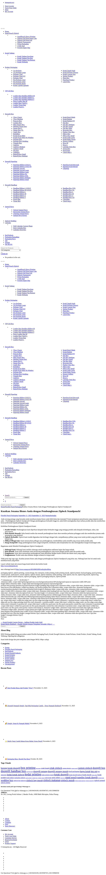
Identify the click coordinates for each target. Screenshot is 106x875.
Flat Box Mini (67, 128)
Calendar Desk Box (69, 147)
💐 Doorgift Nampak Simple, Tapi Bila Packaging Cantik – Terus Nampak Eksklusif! (33, 706)
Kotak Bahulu (67, 119)
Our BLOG (8, 244)
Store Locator (9, 6)
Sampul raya (9, 660)
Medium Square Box (20, 126)
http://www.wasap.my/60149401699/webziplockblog (33, 569)
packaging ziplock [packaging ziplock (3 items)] (19, 778)
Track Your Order (11, 8)
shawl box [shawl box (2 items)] (62, 777)
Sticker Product (68, 76)
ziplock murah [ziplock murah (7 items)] (68, 780)
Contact (7, 820)
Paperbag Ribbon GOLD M (22, 166)
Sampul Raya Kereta (20, 215)
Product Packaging (11, 67)
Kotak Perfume (10, 655)
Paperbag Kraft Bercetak (71, 165)
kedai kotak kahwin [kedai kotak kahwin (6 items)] (15, 774)
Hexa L (65, 145)
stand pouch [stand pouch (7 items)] (71, 777)
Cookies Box (17, 123)
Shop (6, 10)
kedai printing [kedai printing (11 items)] (33, 774)
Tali (6, 241)
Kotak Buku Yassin (69, 139)
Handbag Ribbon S (19, 196)
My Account (9, 11)
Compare (8, 822)
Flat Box (66, 123)
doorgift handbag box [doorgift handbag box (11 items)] (13, 771)
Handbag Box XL (69, 190)
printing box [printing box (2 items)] (35, 777)
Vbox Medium (18, 119)
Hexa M (65, 143)
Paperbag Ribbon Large (21, 172)
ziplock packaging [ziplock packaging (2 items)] (90, 780)
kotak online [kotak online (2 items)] (94, 775)
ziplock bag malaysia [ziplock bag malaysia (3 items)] (20, 780)
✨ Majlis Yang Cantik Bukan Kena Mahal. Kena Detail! (24, 741)
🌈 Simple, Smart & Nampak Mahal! (17, 723)
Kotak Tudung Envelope (25, 56)
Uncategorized (9, 664)
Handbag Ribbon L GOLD (22, 188)
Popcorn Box (17, 121)
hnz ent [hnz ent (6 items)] (94, 771)
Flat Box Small (68, 126)
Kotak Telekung (22, 62)
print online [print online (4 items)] (56, 778)
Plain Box (66, 78)
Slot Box (16, 150)
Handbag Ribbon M (19, 194)
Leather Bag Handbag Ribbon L (23, 98)
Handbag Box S (68, 196)
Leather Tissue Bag (19, 105)
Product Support (10, 843)
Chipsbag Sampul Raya (21, 213)
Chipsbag (66, 168)
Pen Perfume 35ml (19, 82)
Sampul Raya (9, 207)
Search (7, 495)
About (7, 819)
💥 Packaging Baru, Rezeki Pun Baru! (17, 759)
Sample (7, 242)
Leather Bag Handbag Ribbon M (24, 96)
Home (7, 31)
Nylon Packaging (23, 44)
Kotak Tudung (9, 53)
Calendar (8, 223)
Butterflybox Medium (20, 156)
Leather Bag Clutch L (20, 103)
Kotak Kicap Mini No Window (23, 137)
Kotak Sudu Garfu (69, 137)
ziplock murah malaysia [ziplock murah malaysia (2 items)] (80, 780)
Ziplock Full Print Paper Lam (27, 38)
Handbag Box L (68, 192)
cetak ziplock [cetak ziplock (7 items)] (55, 768)
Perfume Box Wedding (20, 141)
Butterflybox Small (19, 154)
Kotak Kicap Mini (19, 136)
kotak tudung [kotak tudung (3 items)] (10, 778)
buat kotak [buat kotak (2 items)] (38, 768)
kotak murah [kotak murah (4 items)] (86, 775)
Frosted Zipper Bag (23, 48)
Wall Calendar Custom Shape (22, 226)
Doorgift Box (9, 114)
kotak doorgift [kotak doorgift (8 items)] (61, 774)
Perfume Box (17, 139)
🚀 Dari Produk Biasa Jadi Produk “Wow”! (19, 688)
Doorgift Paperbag (11, 161)
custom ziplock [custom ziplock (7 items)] (85, 768)
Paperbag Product (68, 80)
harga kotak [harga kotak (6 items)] (85, 771)
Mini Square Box (18, 125)
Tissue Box (66, 149)
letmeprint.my (9, 2)
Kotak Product (9, 657)
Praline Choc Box (69, 132)
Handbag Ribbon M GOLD (22, 190)
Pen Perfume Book (19, 83)
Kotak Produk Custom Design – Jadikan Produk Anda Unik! (22, 622)
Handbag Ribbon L (19, 192)
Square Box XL (18, 130)
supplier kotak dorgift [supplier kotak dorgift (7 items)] (87, 777)
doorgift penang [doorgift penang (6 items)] (40, 771)
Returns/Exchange (11, 840)
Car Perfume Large (19, 72)
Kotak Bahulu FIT (69, 121)
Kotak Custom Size (69, 74)
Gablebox (16, 152)
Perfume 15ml (18, 74)
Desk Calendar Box (19, 228)
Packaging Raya (10, 239)
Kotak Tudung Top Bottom (26, 60)
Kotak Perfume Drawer (70, 72)
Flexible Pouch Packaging (13, 507)
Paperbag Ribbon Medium (22, 178)
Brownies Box (67, 130)
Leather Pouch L (18, 107)
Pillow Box (66, 134)
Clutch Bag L (67, 152)
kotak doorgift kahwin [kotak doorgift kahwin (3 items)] (75, 775)
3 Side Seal (21, 46)
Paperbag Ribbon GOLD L (22, 165)
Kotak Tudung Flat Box (25, 58)
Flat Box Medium (69, 125)
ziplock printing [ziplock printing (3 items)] (5, 782)
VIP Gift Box (9, 91)
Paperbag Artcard (19, 168)
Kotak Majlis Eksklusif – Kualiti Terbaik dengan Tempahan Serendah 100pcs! (28, 624)
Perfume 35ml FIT (19, 76)
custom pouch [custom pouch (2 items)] (74, 768)
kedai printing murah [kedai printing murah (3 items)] (48, 775)
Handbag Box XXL (69, 188)
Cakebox (16, 145)
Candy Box (17, 132)
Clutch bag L (67, 201)
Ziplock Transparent (24, 42)
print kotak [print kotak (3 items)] (48, 778)
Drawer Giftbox (68, 141)
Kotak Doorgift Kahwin (13, 653)
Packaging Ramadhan (12, 237)
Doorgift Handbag (11, 185)
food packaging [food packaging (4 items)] (74, 771)
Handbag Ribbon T (19, 197)
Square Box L (17, 128)
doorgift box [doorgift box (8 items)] (99, 768)
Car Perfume (17, 71)
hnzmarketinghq (51, 515)
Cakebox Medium (19, 147)
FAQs (7, 841)
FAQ (6, 824)
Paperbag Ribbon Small (21, 179)
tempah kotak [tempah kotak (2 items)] (101, 777)
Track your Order (10, 836)
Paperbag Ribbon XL (20, 174)
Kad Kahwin (9, 235)
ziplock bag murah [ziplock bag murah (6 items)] (34, 780)
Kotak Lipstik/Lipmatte (21, 85)
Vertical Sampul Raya (20, 210)
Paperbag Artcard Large (21, 170)
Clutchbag (66, 199)
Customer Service (11, 838)
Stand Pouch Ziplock (12, 33)
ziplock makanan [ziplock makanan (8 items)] (51, 780)
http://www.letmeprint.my (9, 566)
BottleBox (16, 134)
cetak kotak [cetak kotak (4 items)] (45, 768)
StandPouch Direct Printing (26, 36)
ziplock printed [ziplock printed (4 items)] (99, 781)
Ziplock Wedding (10, 221)
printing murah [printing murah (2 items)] (41, 777)
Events (7, 647)
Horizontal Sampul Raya (21, 212)
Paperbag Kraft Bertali (70, 166)
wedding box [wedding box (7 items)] (7, 780)
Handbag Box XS (68, 197)
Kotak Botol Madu (69, 117)
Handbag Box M (68, 194)
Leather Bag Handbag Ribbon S (23, 99)
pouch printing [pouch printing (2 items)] (28, 777)
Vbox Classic (17, 117)
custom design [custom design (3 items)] (66, 768)
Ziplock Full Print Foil (24, 40)
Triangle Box (17, 143)
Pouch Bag (66, 150)
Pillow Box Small (69, 136)
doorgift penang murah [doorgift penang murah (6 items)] (58, 771)
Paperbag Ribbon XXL (20, 176)
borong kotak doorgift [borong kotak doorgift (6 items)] (10, 768)
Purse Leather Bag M (20, 101)
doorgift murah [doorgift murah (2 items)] (29, 771)
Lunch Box (66, 82)
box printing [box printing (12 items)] (28, 767)
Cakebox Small (18, 149)
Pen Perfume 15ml (19, 80)
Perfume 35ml (18, 78)
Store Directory (10, 826)
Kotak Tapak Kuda (69, 71)
